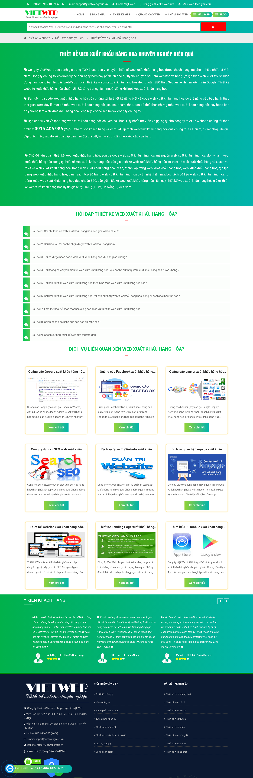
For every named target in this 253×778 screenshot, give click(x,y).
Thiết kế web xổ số (174, 702)
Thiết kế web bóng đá (176, 735)
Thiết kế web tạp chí (175, 743)
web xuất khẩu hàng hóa (200, 168)
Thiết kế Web (120, 14)
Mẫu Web (201, 14)
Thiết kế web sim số (175, 710)
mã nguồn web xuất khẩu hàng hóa (180, 155)
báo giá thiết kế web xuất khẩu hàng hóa (139, 162)
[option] (126, 638)
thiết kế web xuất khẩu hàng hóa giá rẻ (194, 180)
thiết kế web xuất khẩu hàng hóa (77, 155)
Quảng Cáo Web (147, 14)
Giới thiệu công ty (103, 694)
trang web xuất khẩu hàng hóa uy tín (97, 168)
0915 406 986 (49, 128)
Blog (221, 14)
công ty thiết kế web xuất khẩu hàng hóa (81, 162)
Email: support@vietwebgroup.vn (85, 4)
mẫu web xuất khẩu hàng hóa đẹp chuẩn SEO (64, 180)
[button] (126, 231)
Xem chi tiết (56, 427)
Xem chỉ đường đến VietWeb (46, 751)
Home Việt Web (123, 4)
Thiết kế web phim (174, 727)
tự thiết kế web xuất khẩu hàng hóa (192, 162)
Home (79, 14)
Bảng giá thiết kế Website (156, 4)
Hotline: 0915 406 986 (42, 4)
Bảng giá (97, 14)
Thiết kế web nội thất (175, 751)
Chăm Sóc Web (176, 14)
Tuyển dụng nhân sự (105, 719)
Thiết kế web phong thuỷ (177, 694)
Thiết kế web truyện (175, 719)
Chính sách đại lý (103, 751)
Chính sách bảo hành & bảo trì (110, 735)
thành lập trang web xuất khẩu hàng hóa (153, 168)
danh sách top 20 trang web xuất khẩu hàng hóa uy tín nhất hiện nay (117, 174)
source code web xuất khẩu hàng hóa (128, 155)
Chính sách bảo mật (105, 727)
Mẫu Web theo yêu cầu (194, 4)
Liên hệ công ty (102, 743)
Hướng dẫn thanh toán (106, 710)
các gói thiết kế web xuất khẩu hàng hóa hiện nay (132, 180)
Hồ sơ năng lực (102, 702)
